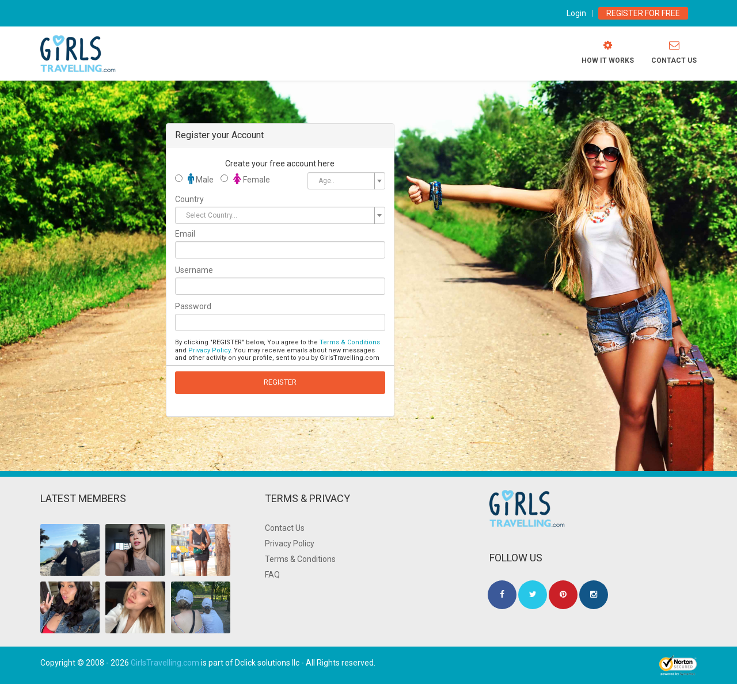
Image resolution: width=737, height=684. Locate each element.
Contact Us (285, 528)
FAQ (272, 574)
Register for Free (643, 13)
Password (193, 306)
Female (245, 178)
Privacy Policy (209, 350)
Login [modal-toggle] (576, 13)
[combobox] (346, 180)
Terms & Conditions (350, 342)
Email (185, 233)
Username (194, 270)
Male (194, 178)
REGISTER (280, 382)
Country (189, 199)
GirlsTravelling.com (165, 662)
